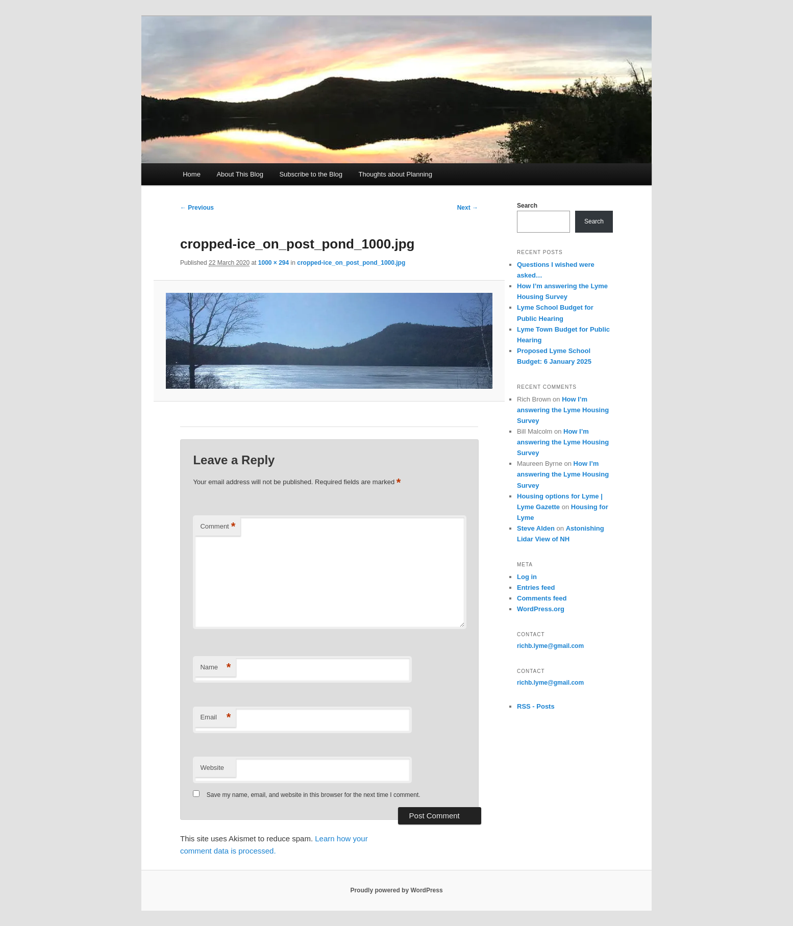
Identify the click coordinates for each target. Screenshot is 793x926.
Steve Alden (536, 528)
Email (215, 717)
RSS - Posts (536, 706)
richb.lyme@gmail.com (550, 645)
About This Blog (239, 174)
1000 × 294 (273, 262)
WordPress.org (540, 609)
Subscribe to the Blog (310, 174)
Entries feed (536, 587)
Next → (467, 207)
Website (212, 767)
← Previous (197, 207)
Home (192, 174)
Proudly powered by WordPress (396, 890)
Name (215, 667)
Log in (527, 577)
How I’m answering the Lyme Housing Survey (563, 409)
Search (527, 205)
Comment (217, 526)
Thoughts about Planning (396, 174)
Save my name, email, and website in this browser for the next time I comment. (313, 794)
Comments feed (542, 598)
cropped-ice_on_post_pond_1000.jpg (351, 262)
